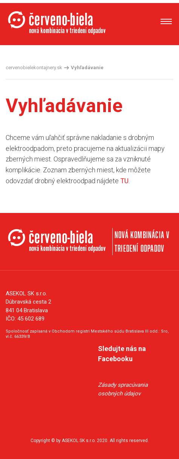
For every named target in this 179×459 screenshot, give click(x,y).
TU (124, 181)
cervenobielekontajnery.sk (34, 67)
